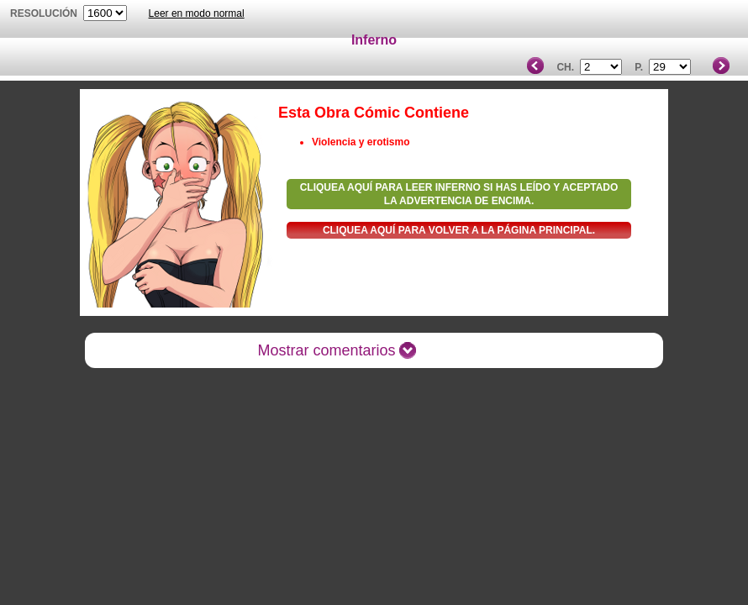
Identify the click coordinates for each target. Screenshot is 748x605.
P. (639, 67)
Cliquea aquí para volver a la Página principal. (459, 230)
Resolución (43, 13)
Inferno (374, 40)
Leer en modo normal (197, 13)
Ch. (565, 67)
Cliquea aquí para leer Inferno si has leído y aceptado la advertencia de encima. (459, 194)
